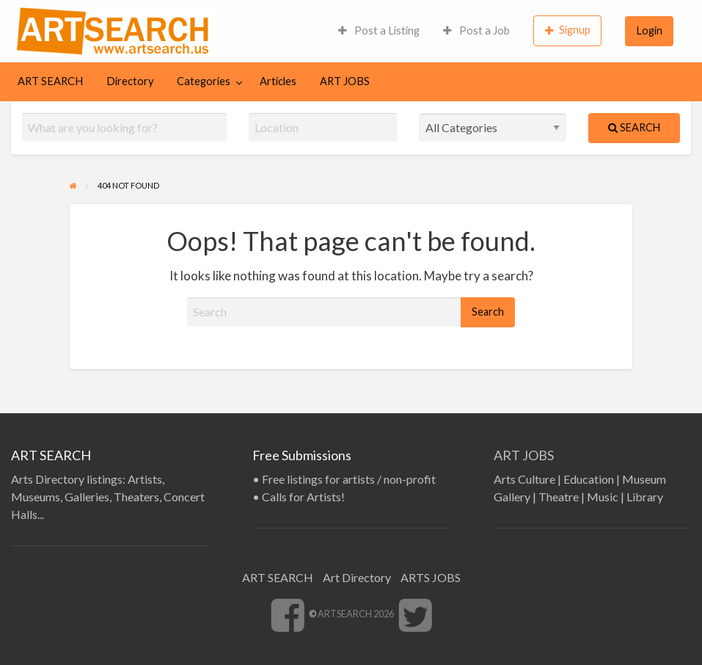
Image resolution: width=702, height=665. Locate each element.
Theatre (558, 497)
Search (634, 127)
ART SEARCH (50, 81)
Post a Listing (379, 30)
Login (649, 30)
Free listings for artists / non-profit (349, 479)
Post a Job (476, 30)
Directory (129, 81)
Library (644, 497)
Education (588, 479)
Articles (278, 81)
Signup (568, 30)
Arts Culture (524, 479)
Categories (203, 81)
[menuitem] (378, 30)
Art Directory (357, 577)
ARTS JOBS (431, 577)
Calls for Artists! (303, 497)
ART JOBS (345, 81)
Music (602, 497)
